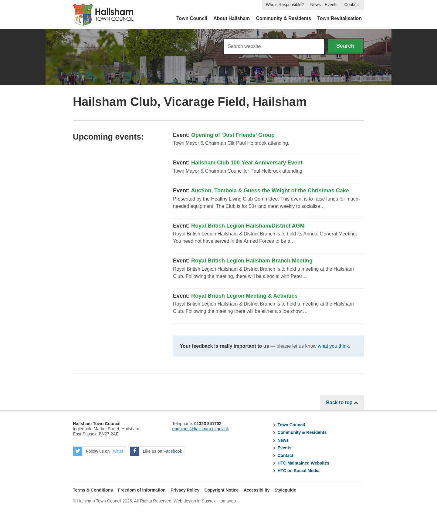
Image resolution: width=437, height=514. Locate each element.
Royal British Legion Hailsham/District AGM (247, 226)
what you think (333, 346)
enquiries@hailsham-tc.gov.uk (200, 428)
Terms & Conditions (93, 490)
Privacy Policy (185, 490)
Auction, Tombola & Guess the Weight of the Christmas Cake (270, 191)
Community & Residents (283, 18)
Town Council (191, 18)
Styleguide (285, 490)
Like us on (156, 451)
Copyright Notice (221, 490)
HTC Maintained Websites (303, 463)
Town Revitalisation (339, 18)
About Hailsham (231, 18)
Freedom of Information (141, 490)
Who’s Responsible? (285, 4)
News (315, 4)
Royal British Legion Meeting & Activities (244, 296)
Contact (351, 4)
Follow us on (98, 451)
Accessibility (257, 490)
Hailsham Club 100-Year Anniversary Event (247, 163)
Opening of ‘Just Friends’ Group (233, 135)
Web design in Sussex (194, 501)
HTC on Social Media (298, 470)
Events (331, 4)
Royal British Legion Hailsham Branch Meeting (252, 261)
